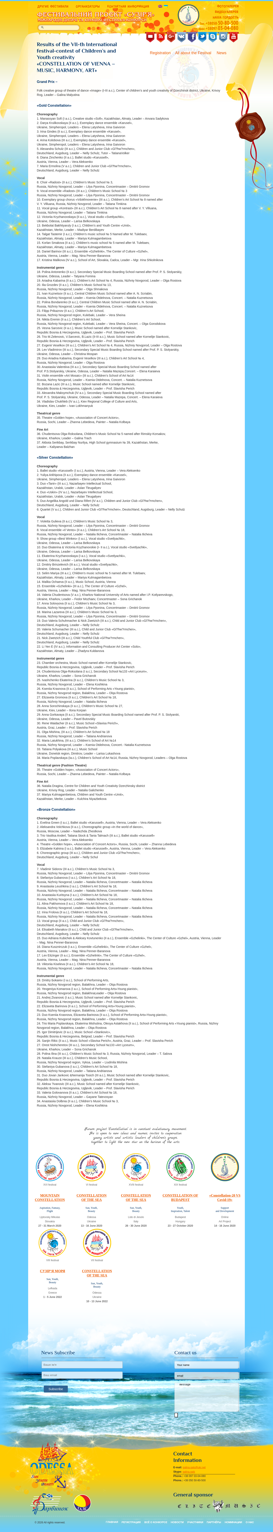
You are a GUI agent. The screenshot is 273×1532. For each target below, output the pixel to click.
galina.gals (189, 1471)
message (206, 1397)
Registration (160, 53)
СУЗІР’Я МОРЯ (52, 1271)
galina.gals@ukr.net (194, 1467)
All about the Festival (193, 53)
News (222, 53)
